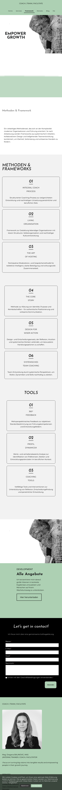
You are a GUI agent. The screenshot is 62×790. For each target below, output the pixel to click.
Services (19, 11)
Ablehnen (25, 786)
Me (54, 11)
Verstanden (36, 786)
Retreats (40, 11)
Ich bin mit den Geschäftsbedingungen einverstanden (30, 677)
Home (10, 11)
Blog (47, 11)
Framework (29, 11)
